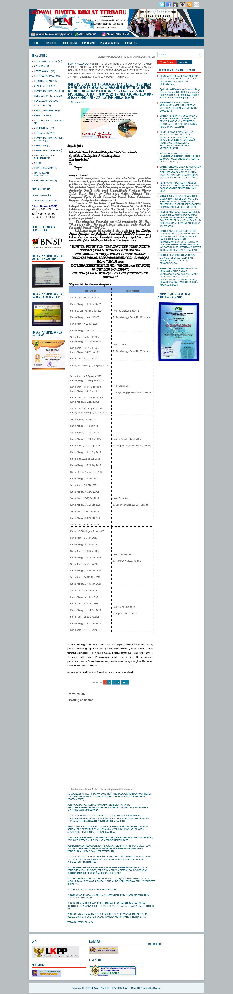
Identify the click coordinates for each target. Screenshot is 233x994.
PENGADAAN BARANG (46, 100)
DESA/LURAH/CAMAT (45, 61)
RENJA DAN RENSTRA (46, 110)
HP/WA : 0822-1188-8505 (45, 200)
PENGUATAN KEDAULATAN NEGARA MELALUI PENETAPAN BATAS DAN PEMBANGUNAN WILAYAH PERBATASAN (179, 80)
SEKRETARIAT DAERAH (46, 150)
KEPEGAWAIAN (42, 71)
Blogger (157, 988)
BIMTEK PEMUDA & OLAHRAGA (44, 156)
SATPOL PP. (40, 145)
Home (36, 43)
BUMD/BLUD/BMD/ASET (47, 91)
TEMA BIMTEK (50, 43)
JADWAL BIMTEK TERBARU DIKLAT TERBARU (115, 988)
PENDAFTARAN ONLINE (110, 43)
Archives (184, 62)
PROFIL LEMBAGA (69, 43)
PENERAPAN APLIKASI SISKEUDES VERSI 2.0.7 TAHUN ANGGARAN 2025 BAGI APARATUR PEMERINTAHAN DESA (179, 186)
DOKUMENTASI (88, 43)
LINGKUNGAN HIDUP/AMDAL (42, 174)
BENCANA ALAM (43, 133)
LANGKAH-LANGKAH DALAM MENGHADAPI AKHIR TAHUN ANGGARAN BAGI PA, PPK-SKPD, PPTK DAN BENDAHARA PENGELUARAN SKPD (110, 839)
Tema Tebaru (167, 62)
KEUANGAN (40, 66)
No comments (78, 102)
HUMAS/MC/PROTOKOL (47, 95)
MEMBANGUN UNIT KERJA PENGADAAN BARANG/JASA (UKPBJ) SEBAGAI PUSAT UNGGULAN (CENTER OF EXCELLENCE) (180, 157)
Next (125, 682)
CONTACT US (131, 43)
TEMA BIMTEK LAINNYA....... (82, 922)
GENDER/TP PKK (43, 86)
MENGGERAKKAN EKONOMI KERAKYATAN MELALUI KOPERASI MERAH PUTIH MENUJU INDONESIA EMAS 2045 (179, 106)
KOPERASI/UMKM (43, 168)
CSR (36, 163)
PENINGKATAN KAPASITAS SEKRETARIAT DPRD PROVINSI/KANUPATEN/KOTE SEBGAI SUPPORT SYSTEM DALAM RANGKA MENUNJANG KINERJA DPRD (108, 915)
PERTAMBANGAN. (43, 180)
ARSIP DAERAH (42, 128)
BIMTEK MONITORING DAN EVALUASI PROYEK (92, 889)
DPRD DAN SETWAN (45, 76)
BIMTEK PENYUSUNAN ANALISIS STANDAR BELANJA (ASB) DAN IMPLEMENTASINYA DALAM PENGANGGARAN (177, 259)
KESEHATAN (40, 105)
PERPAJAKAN (41, 115)
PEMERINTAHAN (43, 81)
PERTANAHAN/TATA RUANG (49, 120)
